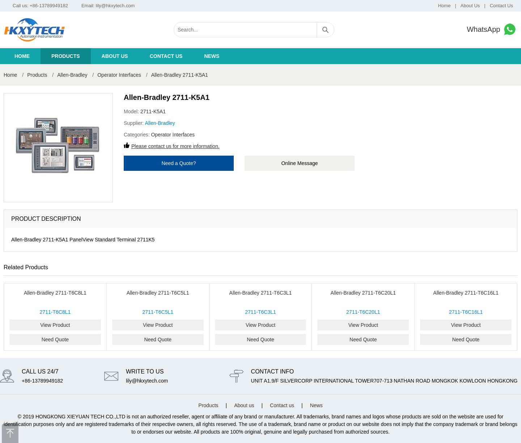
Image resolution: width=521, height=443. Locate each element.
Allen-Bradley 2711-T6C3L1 (260, 293)
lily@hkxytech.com (115, 5)
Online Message (299, 163)
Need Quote (55, 339)
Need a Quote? (179, 163)
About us (115, 56)
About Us (470, 5)
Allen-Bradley (72, 75)
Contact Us (501, 5)
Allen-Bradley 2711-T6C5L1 (158, 293)
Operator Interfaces (120, 75)
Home (444, 5)
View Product (55, 325)
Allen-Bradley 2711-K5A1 (179, 75)
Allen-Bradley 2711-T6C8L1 (55, 293)
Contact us (166, 56)
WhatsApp (492, 29)
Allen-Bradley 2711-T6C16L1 (466, 293)
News (211, 56)
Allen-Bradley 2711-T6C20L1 (363, 293)
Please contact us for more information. (175, 146)
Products (65, 56)
